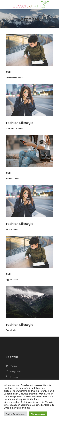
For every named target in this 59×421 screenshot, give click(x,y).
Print (21, 77)
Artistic (9, 229)
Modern (9, 178)
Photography (11, 77)
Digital (14, 330)
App (7, 279)
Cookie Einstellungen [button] (15, 414)
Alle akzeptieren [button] (38, 414)
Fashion (14, 279)
